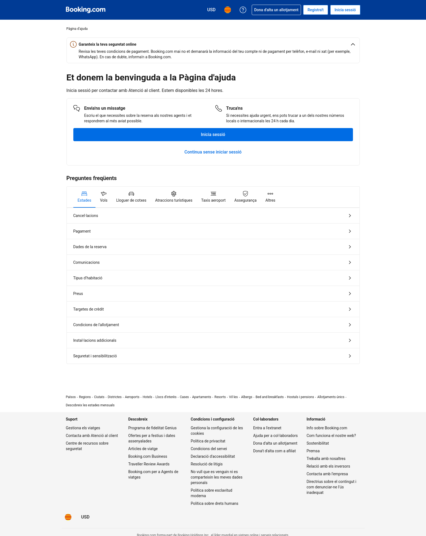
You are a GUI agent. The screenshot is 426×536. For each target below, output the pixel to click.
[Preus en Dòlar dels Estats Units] (85, 517)
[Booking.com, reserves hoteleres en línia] (85, 10)
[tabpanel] (213, 286)
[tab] (84, 197)
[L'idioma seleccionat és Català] (68, 517)
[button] (213, 44)
